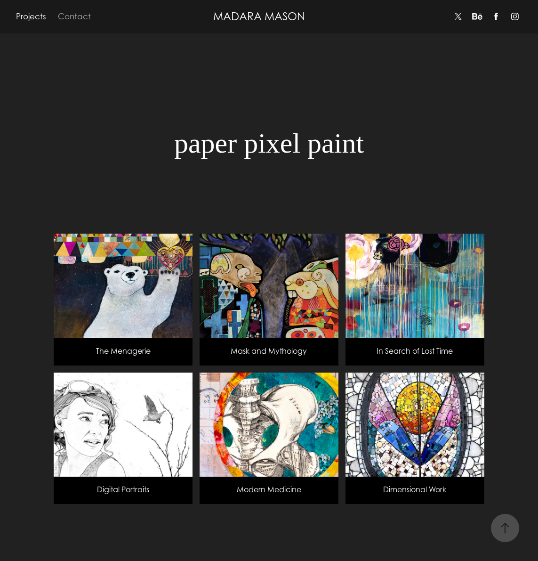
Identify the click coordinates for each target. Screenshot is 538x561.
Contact (74, 16)
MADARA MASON (259, 16)
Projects (31, 16)
